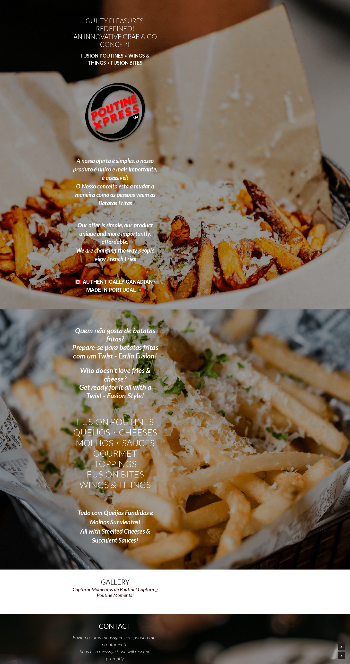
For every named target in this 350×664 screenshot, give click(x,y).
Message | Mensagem (124, 541)
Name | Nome (116, 499)
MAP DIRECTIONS (264, 619)
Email (108, 512)
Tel (106, 526)
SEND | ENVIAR (147, 575)
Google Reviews (265, 624)
